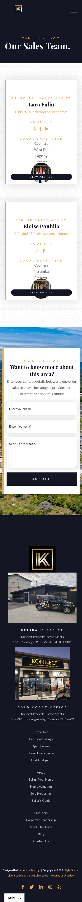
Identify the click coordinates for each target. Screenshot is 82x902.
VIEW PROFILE (41, 177)
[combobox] (14, 897)
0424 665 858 (24, 233)
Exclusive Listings (41, 739)
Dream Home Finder (41, 753)
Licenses (13, 875)
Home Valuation (41, 786)
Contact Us (41, 841)
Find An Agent (41, 760)
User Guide (27, 875)
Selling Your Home (41, 779)
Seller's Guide (41, 800)
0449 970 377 (25, 112)
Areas (41, 772)
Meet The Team (41, 827)
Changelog (41, 875)
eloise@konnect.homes (52, 233)
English (11, 898)
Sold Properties (41, 793)
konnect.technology (29, 870)
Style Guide (71, 870)
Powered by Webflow (62, 875)
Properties (41, 732)
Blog (41, 834)
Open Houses (41, 746)
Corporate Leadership (41, 820)
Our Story (41, 813)
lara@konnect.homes (52, 112)
